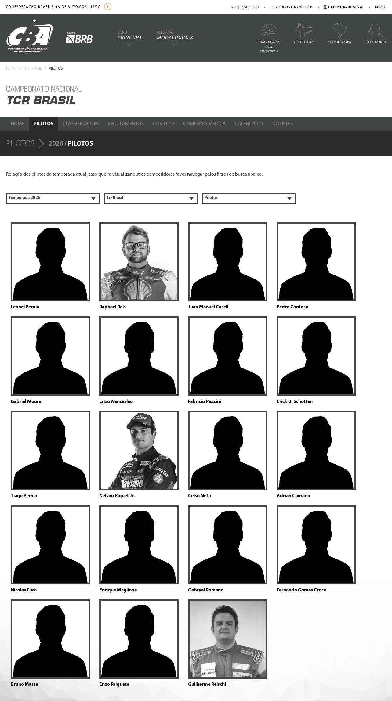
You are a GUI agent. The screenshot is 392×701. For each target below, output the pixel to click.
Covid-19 (163, 124)
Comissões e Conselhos (64, 615)
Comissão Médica (204, 124)
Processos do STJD (160, 617)
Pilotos (43, 124)
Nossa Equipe (56, 622)
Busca (380, 7)
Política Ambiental (60, 603)
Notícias (282, 124)
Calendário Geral (104, 585)
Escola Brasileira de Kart (164, 641)
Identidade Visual (59, 597)
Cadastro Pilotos (158, 635)
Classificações (81, 124)
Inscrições (269, 38)
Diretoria (52, 609)
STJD (63, 634)
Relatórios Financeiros (291, 7)
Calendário (249, 124)
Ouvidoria (375, 33)
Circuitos (303, 33)
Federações (339, 33)
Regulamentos (126, 124)
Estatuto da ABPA (159, 629)
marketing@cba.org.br (250, 629)
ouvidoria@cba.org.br (248, 612)
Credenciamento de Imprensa (169, 647)
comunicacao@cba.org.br (228, 623)
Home (11, 68)
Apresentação (56, 591)
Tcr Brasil (32, 68)
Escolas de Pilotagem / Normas (170, 585)
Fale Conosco (56, 659)
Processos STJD (245, 7)
